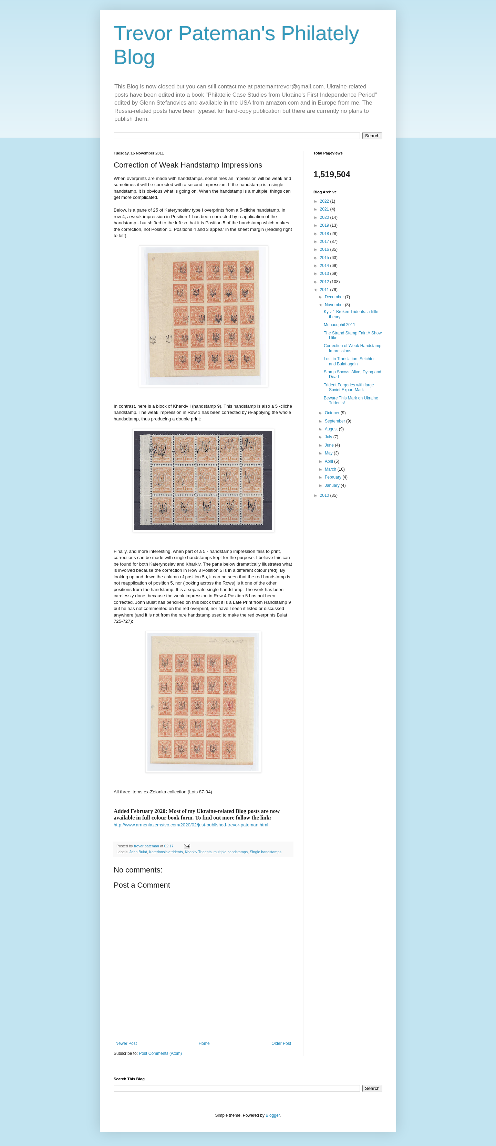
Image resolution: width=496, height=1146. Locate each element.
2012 (325, 281)
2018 (325, 233)
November (335, 304)
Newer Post (126, 1043)
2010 (325, 495)
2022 (325, 201)
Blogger (273, 1115)
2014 (325, 265)
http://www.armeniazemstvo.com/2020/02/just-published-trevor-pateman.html (191, 824)
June (330, 445)
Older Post (281, 1043)
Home (204, 1043)
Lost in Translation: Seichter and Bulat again (349, 361)
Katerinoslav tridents (166, 852)
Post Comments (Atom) (160, 1053)
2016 (325, 249)
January (333, 485)
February (333, 477)
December (335, 296)
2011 (325, 289)
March (331, 469)
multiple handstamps (231, 852)
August (332, 429)
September (335, 421)
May (329, 453)
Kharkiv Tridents (198, 852)
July (329, 437)
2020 (325, 217)
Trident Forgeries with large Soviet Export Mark (349, 387)
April (329, 461)
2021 (325, 209)
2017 (325, 241)
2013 (325, 273)
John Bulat (138, 852)
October (333, 412)
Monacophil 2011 (339, 324)
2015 (325, 257)
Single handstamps (265, 852)
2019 (325, 225)
